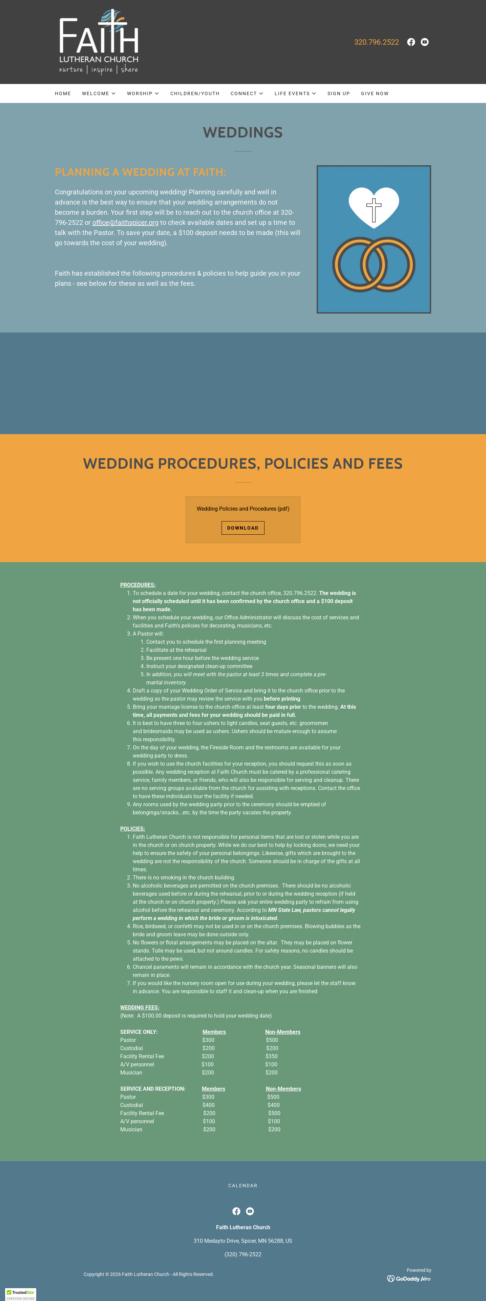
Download (243, 528)
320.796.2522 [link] (376, 42)
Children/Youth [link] (195, 93)
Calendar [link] (243, 1185)
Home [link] (63, 93)
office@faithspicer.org (125, 222)
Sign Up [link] (338, 93)
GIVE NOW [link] (375, 93)
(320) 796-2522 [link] (243, 1254)
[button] (99, 93)
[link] (98, 41)
